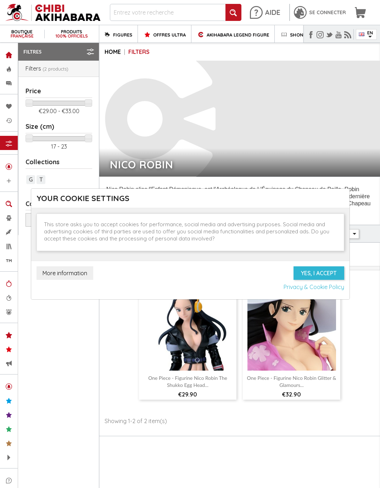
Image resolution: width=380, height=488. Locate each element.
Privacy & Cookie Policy (314, 286)
